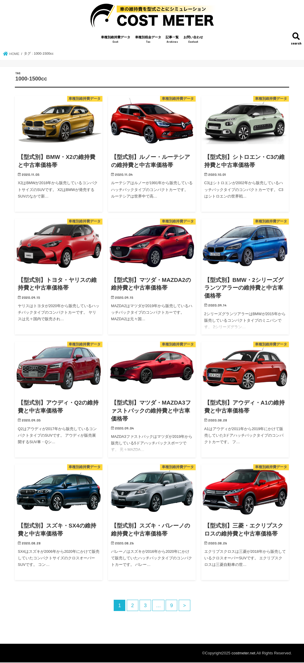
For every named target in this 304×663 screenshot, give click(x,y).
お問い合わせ (193, 40)
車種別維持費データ (115, 40)
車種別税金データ (148, 40)
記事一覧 (172, 40)
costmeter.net (243, 653)
